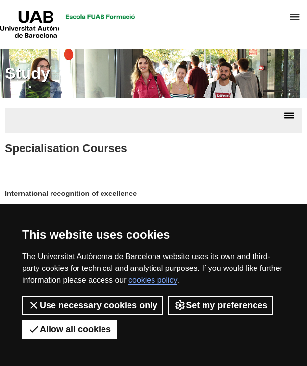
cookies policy (152, 280)
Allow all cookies (69, 329)
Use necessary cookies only (92, 305)
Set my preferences (220, 305)
